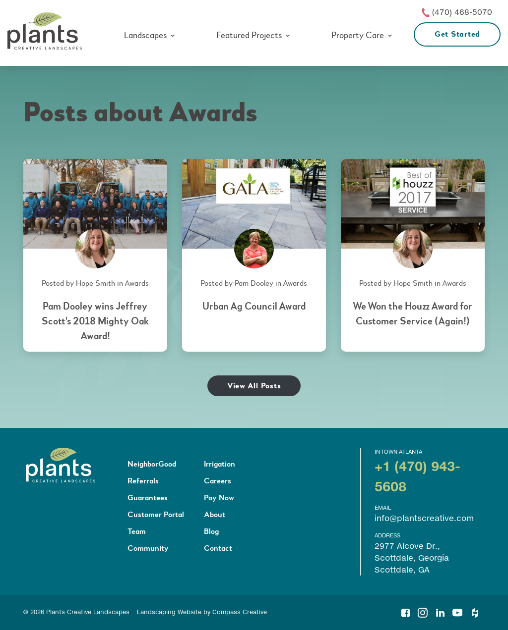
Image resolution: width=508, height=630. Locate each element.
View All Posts (254, 386)
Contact (218, 548)
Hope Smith (95, 283)
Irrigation (219, 464)
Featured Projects (249, 35)
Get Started (457, 34)
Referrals (143, 481)
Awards (137, 283)
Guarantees (147, 498)
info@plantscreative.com (424, 518)
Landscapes (145, 35)
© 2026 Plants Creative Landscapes (76, 612)
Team (136, 531)
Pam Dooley (254, 283)
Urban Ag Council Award (254, 306)
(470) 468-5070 (462, 11)
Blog (211, 531)
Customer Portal (155, 515)
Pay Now (219, 498)
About (214, 515)
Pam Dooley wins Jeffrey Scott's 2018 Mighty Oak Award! (95, 321)
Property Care (357, 35)
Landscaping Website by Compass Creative (202, 612)
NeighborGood (151, 464)
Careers (217, 481)
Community (148, 548)
